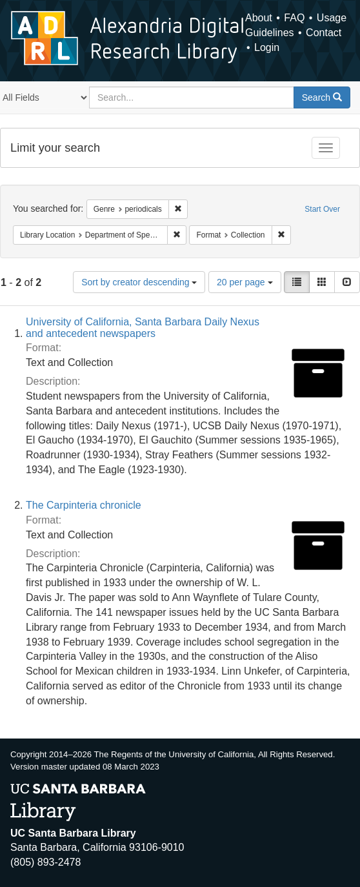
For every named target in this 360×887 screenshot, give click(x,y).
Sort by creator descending (139, 282)
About (258, 17)
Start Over (322, 209)
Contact (323, 32)
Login (266, 47)
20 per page (245, 282)
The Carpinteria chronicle (83, 505)
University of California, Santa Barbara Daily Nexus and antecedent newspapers (142, 327)
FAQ (294, 17)
